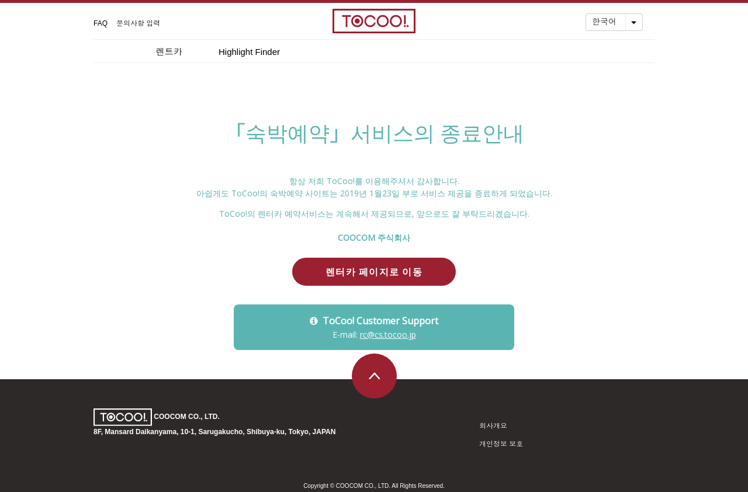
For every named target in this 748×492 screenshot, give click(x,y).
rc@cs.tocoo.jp (388, 334)
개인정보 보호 (501, 444)
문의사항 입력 (138, 23)
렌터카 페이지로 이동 (374, 271)
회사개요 (493, 426)
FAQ (101, 23)
